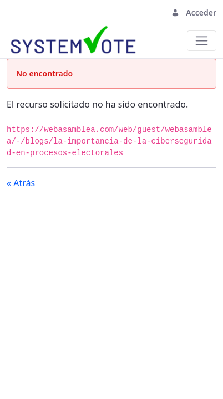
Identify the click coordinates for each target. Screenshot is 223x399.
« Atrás (21, 183)
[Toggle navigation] (21, 12)
